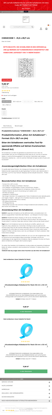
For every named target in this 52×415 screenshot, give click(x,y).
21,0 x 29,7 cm (7, 101)
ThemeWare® (39, 410)
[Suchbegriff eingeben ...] (20, 27)
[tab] (7, 126)
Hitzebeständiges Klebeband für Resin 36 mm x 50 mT (26, 285)
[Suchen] (32, 27)
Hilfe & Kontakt (7, 385)
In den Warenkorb (26, 311)
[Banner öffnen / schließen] (26, 10)
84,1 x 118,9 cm (7, 105)
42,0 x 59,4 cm (28, 101)
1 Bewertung (5, 92)
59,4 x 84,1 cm (39, 101)
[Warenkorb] (46, 28)
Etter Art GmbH (6, 41)
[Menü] (4, 27)
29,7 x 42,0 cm (17, 101)
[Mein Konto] (41, 28)
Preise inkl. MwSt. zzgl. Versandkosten (10, 87)
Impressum (5, 389)
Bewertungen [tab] (19, 126)
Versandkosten (29, 408)
